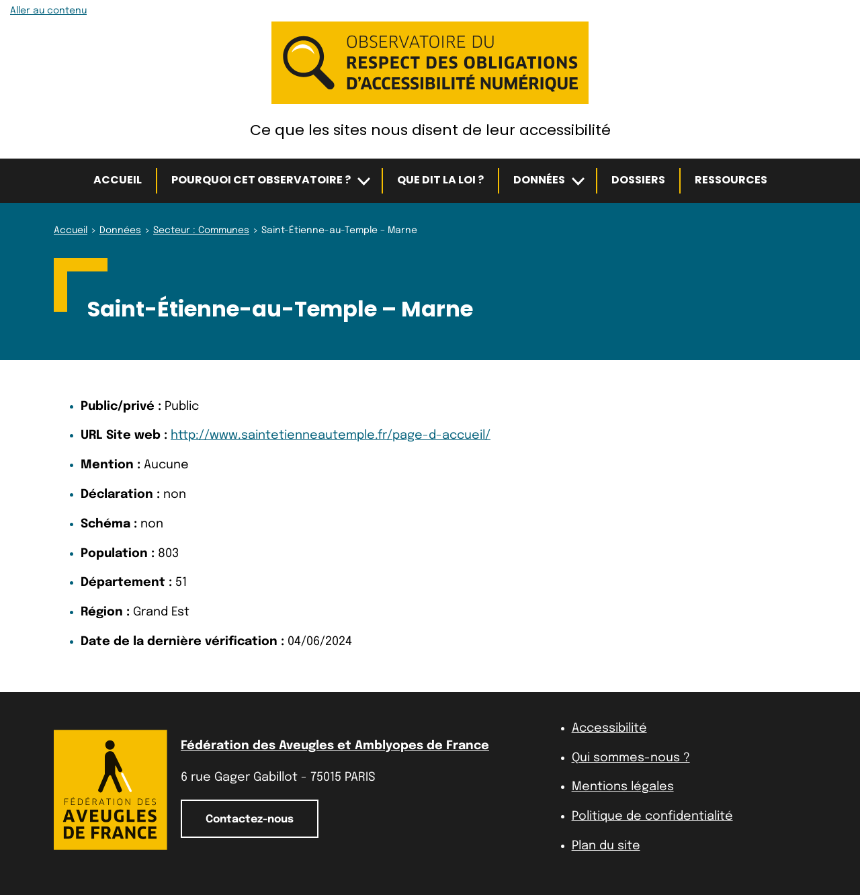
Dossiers (638, 179)
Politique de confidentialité (652, 816)
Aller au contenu (48, 10)
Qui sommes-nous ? (631, 758)
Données (539, 179)
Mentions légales (623, 787)
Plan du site (606, 846)
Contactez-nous (250, 819)
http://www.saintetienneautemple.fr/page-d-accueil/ (330, 435)
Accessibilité (609, 728)
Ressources (731, 179)
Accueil (117, 179)
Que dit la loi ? (440, 179)
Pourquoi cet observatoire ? (261, 179)
